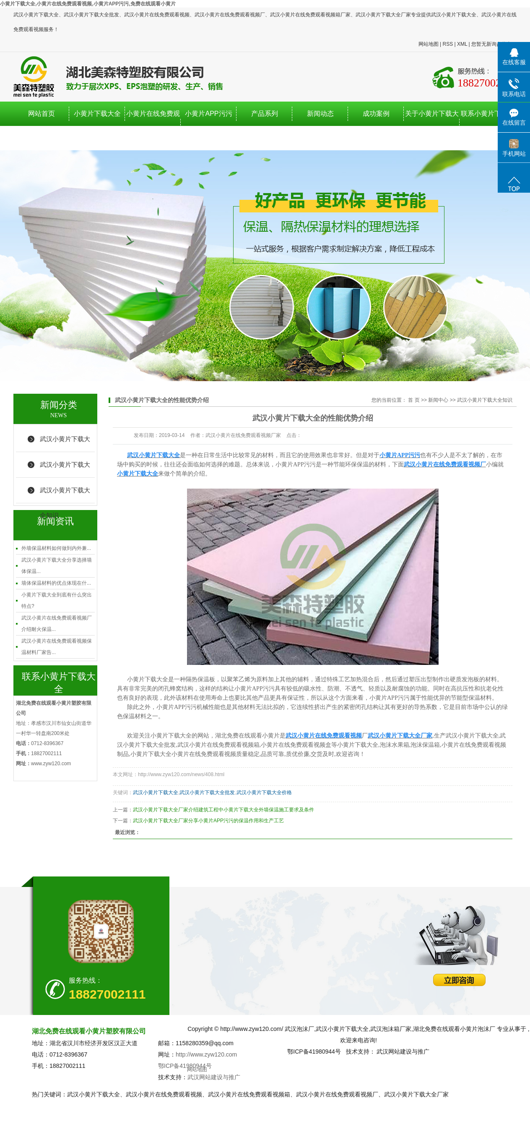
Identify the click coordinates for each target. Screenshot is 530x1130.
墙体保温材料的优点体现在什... (56, 583)
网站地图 (428, 44)
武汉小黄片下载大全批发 (207, 792)
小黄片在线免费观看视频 (153, 125)
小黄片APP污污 (208, 113)
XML (462, 44)
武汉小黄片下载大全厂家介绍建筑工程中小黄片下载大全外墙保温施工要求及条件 (223, 810)
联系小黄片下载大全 (487, 125)
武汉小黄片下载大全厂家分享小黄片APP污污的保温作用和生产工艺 (208, 821)
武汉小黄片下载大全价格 (264, 792)
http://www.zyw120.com (206, 1054)
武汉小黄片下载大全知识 (65, 495)
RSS (447, 44)
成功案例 (376, 113)
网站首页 (41, 113)
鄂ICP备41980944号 (185, 1065)
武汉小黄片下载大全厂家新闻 (65, 443)
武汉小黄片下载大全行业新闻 (65, 469)
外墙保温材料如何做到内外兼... (56, 548)
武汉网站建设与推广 (213, 1077)
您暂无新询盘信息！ (494, 44)
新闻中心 (438, 400)
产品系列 (264, 113)
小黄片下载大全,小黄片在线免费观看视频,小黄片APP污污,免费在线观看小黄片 (88, 4)
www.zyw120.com (51, 763)
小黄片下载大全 (97, 113)
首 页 (413, 400)
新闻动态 (320, 113)
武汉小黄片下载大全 (155, 792)
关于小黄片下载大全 (432, 125)
